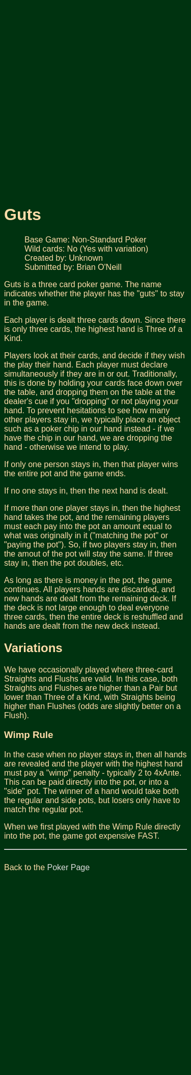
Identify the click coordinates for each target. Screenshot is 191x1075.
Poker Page (68, 867)
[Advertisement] (95, 99)
